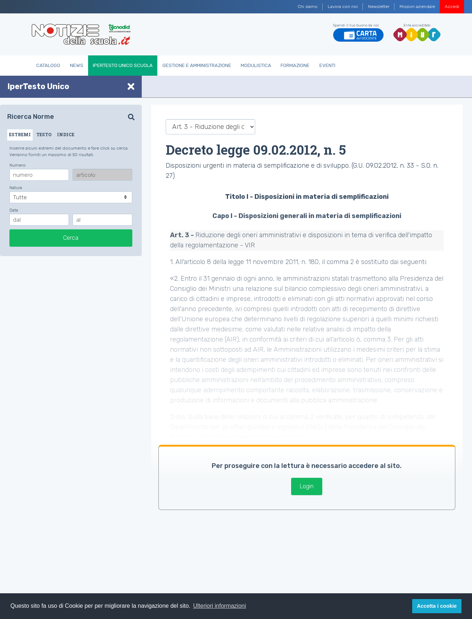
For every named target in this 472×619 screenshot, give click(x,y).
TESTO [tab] (43, 134)
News (76, 65)
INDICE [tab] (65, 134)
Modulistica (256, 65)
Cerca (70, 237)
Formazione (295, 65)
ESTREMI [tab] (20, 134)
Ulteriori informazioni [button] (219, 606)
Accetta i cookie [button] (437, 606)
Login (307, 486)
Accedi (452, 6)
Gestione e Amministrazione (196, 65)
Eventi (327, 65)
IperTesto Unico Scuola (123, 65)
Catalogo (48, 65)
